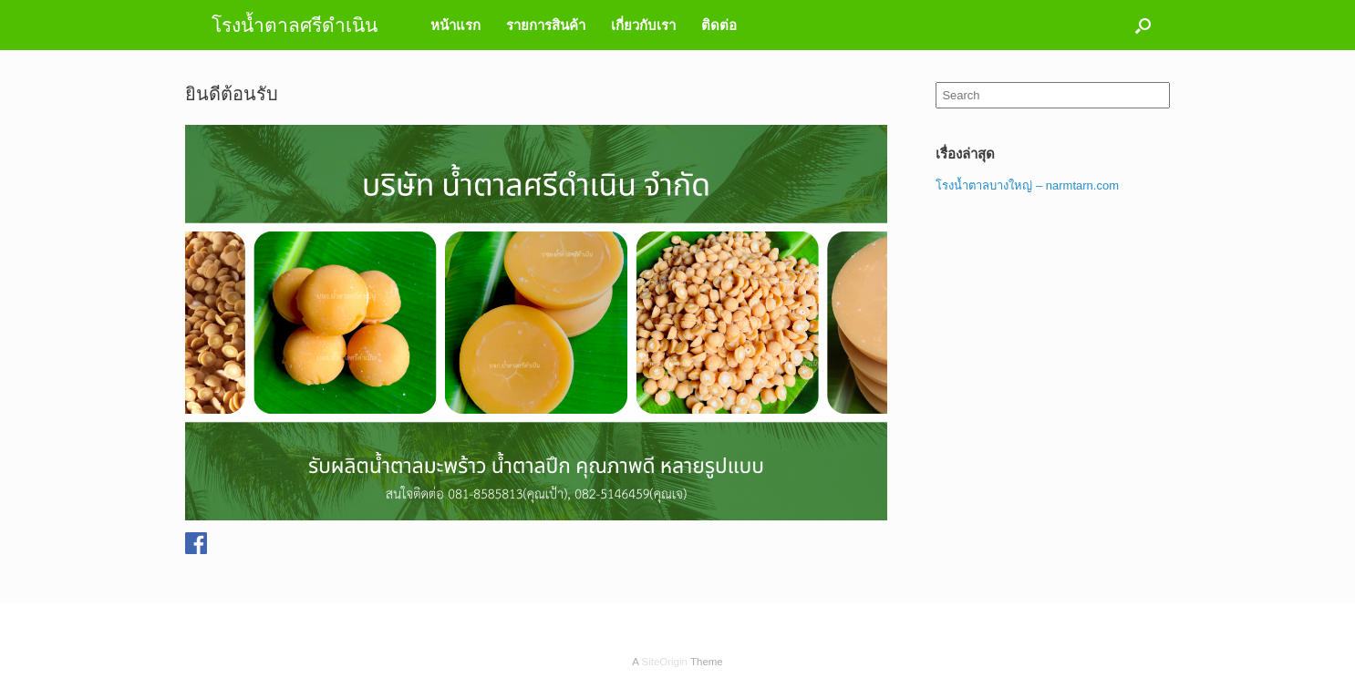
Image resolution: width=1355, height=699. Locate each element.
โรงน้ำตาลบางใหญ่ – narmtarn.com (1027, 185)
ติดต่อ (719, 25)
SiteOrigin (664, 661)
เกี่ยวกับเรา (643, 25)
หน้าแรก (455, 25)
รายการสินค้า (545, 25)
